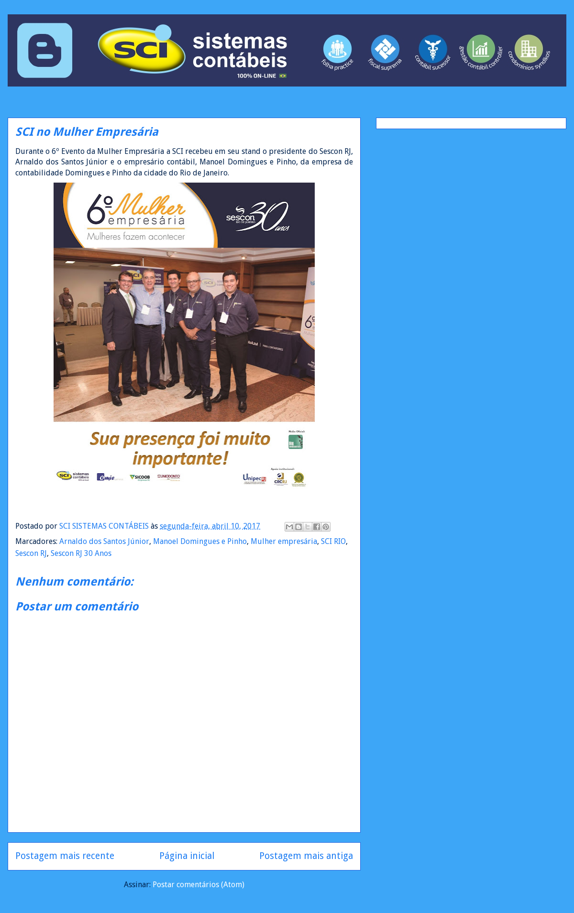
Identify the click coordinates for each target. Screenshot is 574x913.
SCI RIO (333, 541)
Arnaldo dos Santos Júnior (104, 541)
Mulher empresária (284, 541)
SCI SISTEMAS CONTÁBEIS (105, 526)
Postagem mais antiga (306, 855)
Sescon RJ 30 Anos (81, 553)
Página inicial (186, 855)
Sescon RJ (31, 553)
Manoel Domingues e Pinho (200, 541)
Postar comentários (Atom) (198, 884)
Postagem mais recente (64, 855)
